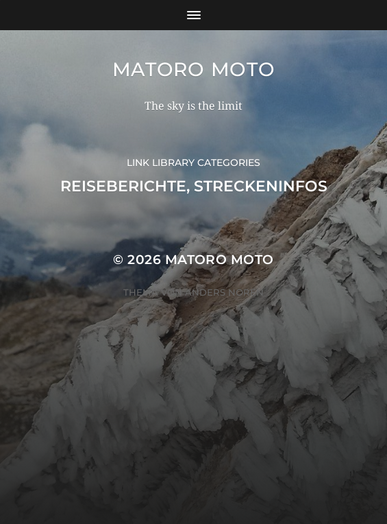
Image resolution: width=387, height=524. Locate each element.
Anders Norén (224, 292)
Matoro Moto (193, 69)
